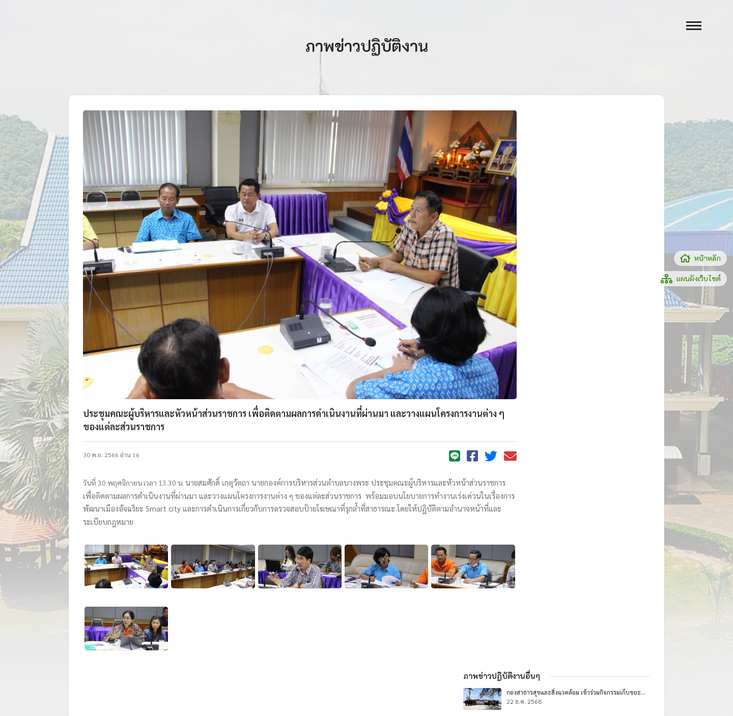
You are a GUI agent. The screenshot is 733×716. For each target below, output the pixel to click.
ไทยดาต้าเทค (147, 685)
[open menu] (694, 25)
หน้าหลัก (700, 258)
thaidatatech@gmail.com (184, 696)
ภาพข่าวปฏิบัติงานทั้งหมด (584, 366)
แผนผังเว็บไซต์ (691, 278)
